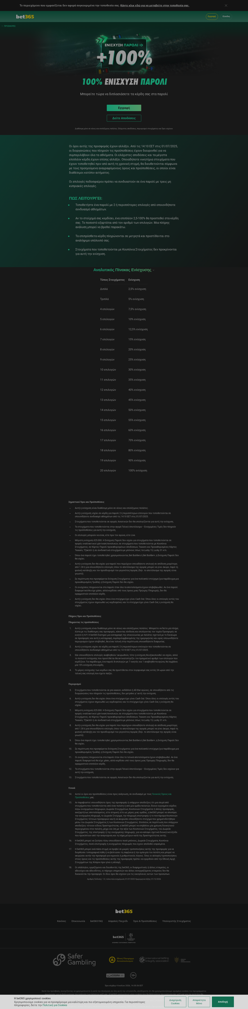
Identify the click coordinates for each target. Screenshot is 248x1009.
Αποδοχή (223, 1001)
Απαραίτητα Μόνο (199, 1002)
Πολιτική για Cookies (54, 1005)
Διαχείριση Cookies (175, 1002)
